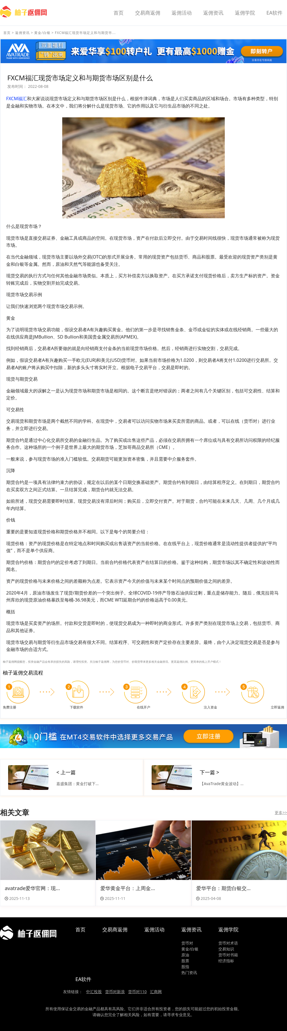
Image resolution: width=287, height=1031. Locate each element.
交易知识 (226, 949)
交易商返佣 (147, 12)
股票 (185, 960)
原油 (185, 954)
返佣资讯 (213, 12)
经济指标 (226, 960)
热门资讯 (189, 972)
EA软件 (274, 12)
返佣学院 (245, 12)
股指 (185, 966)
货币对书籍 (228, 954)
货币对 (187, 943)
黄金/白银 (42, 32)
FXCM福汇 (16, 98)
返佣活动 (182, 12)
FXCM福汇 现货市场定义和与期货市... (85, 32)
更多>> (281, 812)
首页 (119, 12)
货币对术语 (228, 943)
